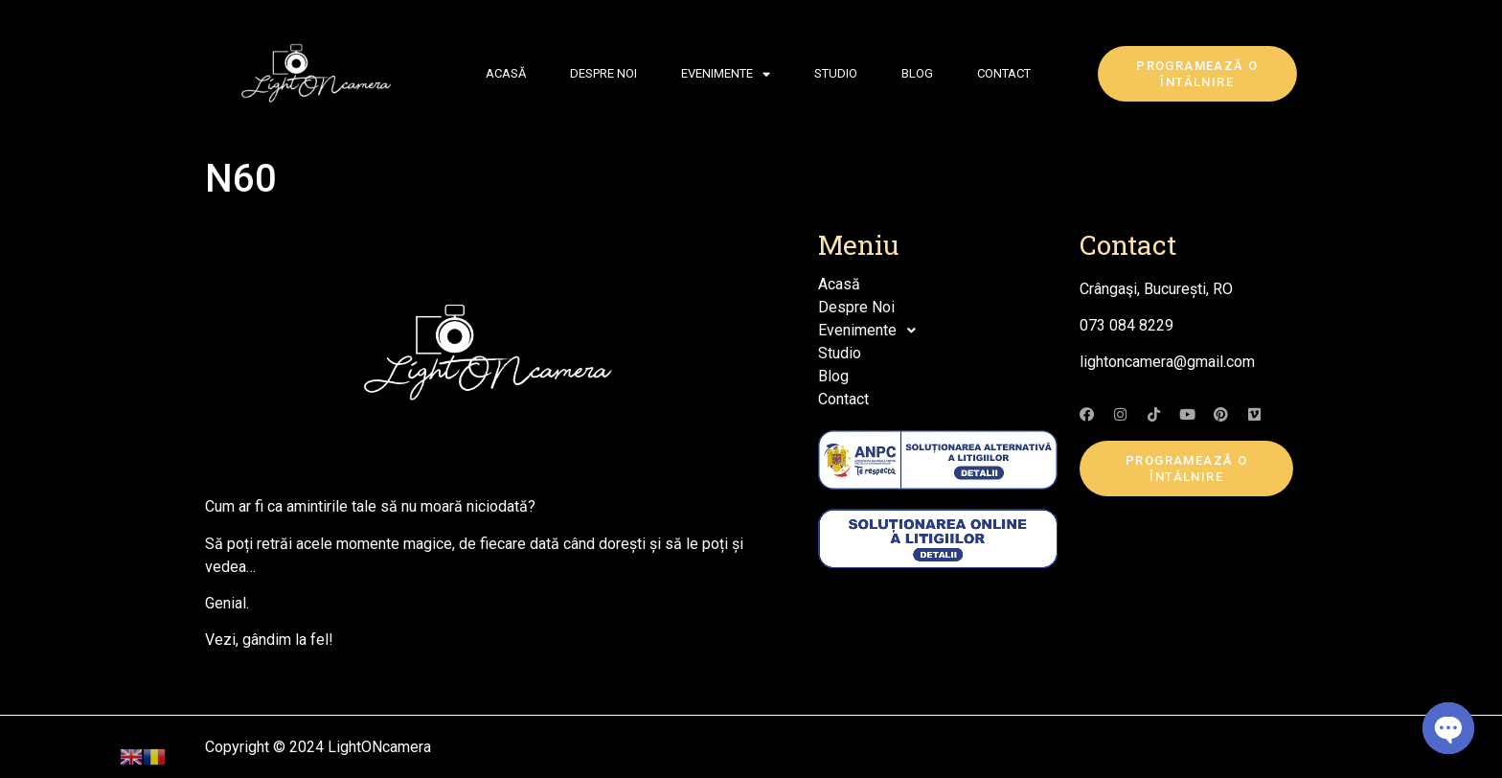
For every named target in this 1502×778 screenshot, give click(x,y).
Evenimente (725, 74)
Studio (835, 73)
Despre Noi (603, 73)
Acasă (506, 73)
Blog (917, 73)
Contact (1004, 73)
